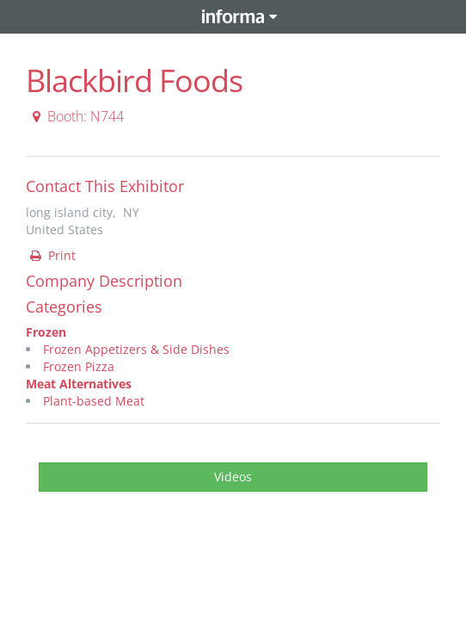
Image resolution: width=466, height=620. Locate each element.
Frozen (46, 332)
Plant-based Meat (93, 401)
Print (52, 255)
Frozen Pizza (78, 366)
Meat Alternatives (79, 383)
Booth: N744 (76, 116)
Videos (233, 476)
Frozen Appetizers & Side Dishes (136, 349)
